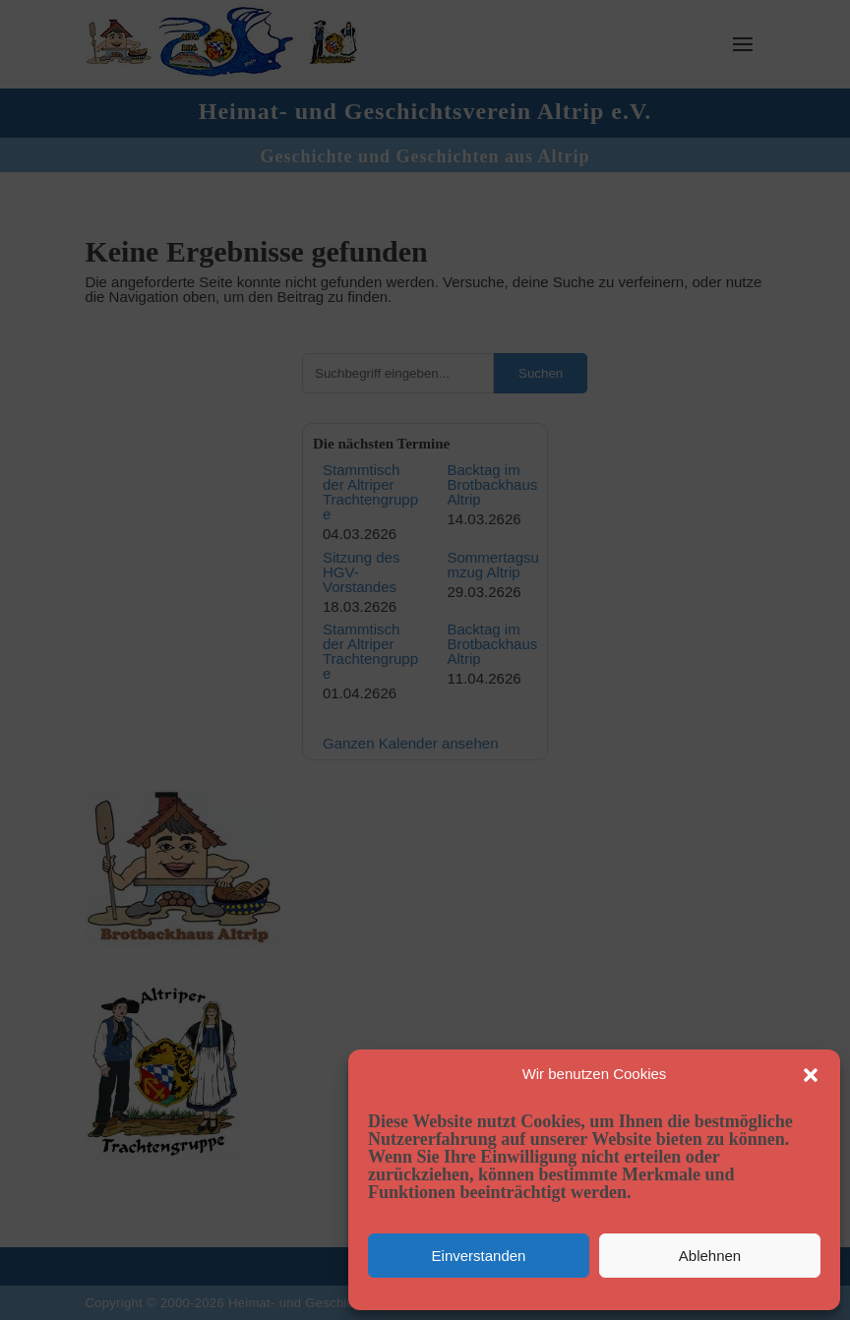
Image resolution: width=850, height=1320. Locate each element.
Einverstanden (479, 1255)
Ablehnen (710, 1255)
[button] (810, 1075)
